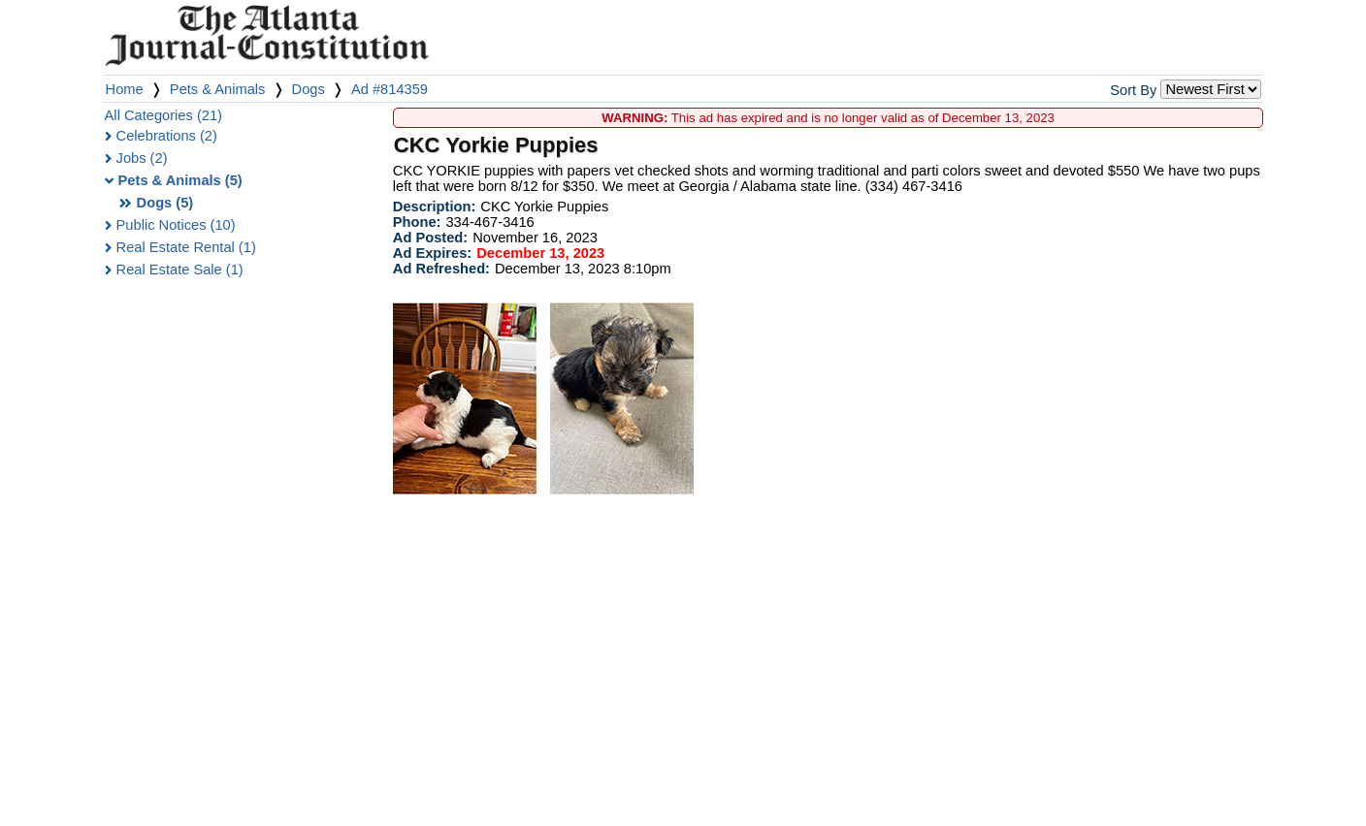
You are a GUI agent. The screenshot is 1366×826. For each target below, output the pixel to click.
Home (125, 89)
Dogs (308, 89)
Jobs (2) (142, 158)
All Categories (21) (163, 115)
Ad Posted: (430, 237)
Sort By (1133, 90)
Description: (434, 206)
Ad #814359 (389, 89)
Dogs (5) (165, 202)
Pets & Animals (218, 89)
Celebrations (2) (166, 135)
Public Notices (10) (176, 225)
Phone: (417, 222)
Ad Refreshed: (441, 268)
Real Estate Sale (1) (180, 269)
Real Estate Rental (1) (186, 247)
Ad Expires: (432, 253)
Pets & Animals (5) (180, 180)
